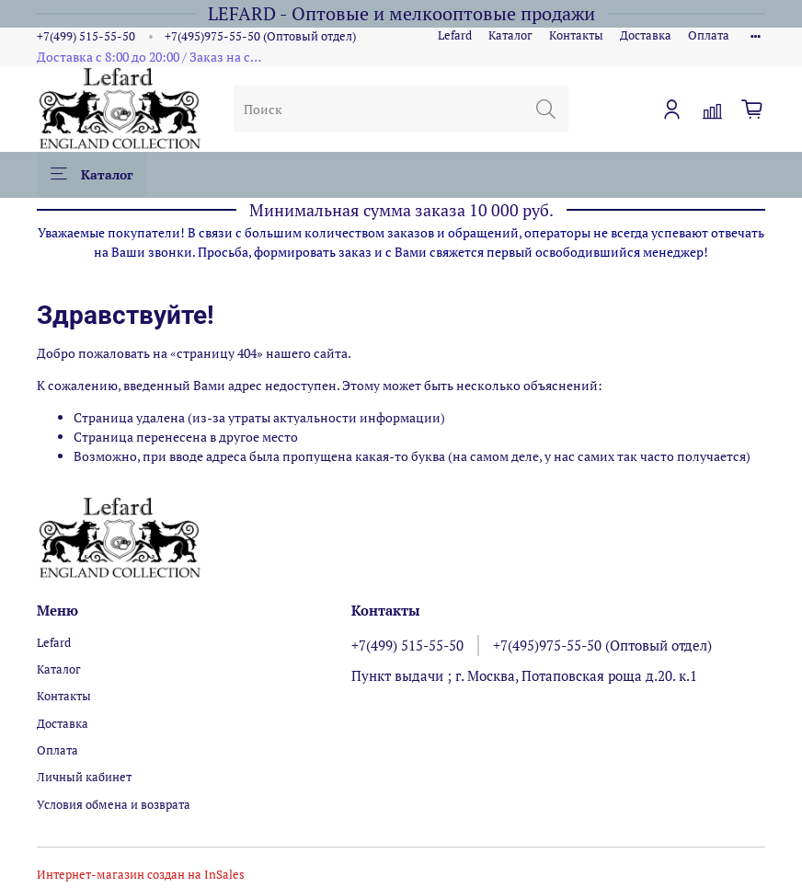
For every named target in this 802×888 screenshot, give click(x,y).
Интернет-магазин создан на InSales (141, 874)
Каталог (510, 35)
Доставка (645, 35)
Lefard (455, 35)
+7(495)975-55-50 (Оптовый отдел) (260, 36)
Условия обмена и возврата (113, 805)
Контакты (576, 35)
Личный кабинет (84, 777)
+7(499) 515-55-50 (86, 36)
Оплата (708, 35)
